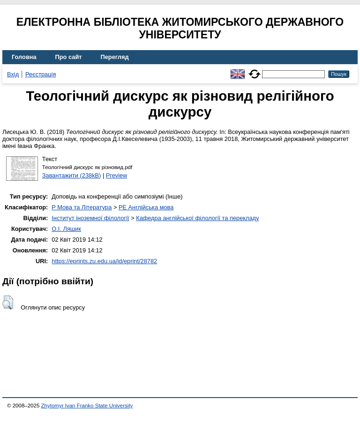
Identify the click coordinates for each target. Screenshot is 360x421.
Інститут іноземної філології (90, 218)
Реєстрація (40, 74)
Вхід (13, 74)
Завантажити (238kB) (71, 175)
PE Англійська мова (146, 207)
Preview (117, 175)
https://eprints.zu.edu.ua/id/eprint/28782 (104, 261)
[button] (7, 302)
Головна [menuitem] (24, 56)
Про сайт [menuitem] (68, 56)
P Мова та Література (82, 207)
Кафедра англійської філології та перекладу (197, 218)
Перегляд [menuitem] (115, 56)
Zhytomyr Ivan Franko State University (87, 405)
